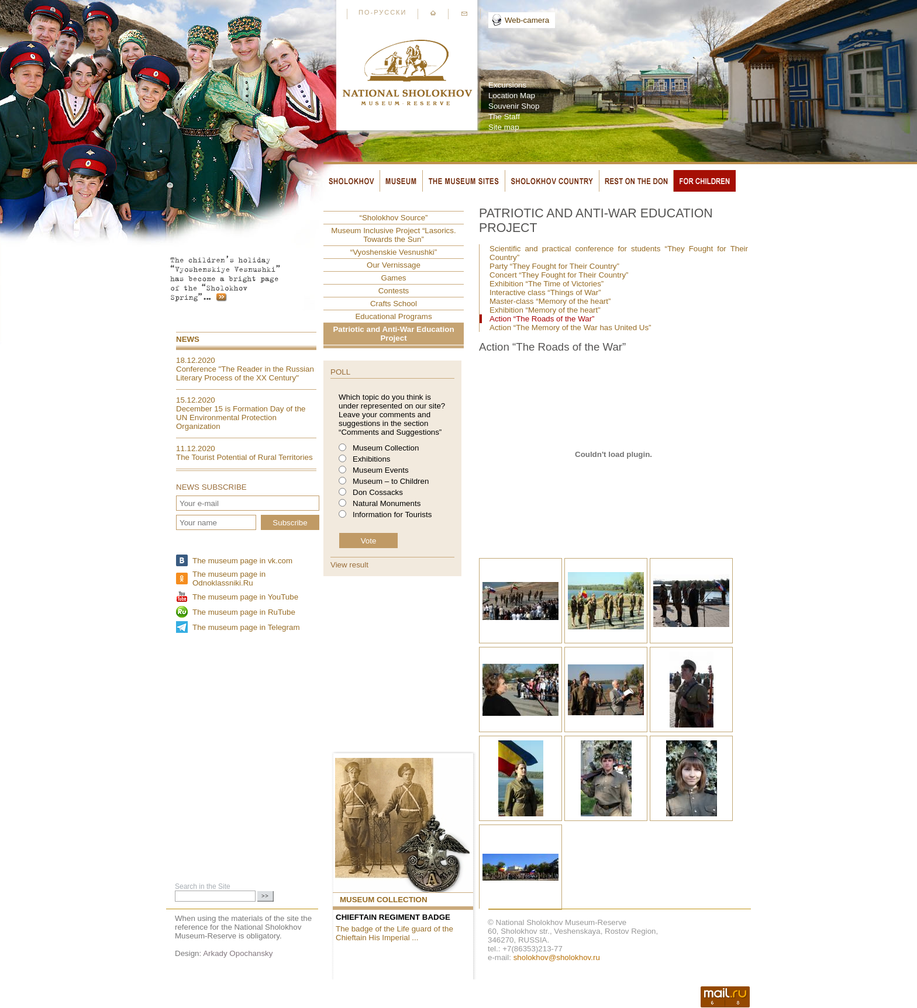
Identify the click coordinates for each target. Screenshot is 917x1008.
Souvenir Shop (513, 106)
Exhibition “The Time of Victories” (546, 283)
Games (393, 277)
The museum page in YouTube (245, 597)
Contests (393, 290)
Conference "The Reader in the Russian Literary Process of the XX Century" (245, 373)
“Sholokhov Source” (393, 217)
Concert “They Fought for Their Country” (559, 275)
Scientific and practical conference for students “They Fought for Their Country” (618, 253)
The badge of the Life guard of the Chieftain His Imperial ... (394, 933)
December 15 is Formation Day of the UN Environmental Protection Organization (241, 417)
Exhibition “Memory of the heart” (545, 310)
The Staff (504, 116)
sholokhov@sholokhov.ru (556, 957)
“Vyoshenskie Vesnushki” (393, 252)
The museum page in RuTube (243, 612)
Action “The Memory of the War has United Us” (570, 327)
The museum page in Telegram (245, 627)
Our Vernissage (393, 265)
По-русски (382, 12)
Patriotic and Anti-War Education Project (393, 333)
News (187, 339)
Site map (503, 127)
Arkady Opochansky (238, 953)
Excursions (507, 85)
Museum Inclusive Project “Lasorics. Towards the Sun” (393, 235)
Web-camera (527, 20)
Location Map (511, 95)
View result (349, 564)
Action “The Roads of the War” (542, 318)
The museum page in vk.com (242, 560)
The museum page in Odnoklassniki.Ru (229, 578)
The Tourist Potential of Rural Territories (244, 457)
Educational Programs (393, 316)
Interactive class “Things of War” (545, 292)
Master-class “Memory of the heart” (550, 301)
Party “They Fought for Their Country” (554, 266)
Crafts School (393, 303)
